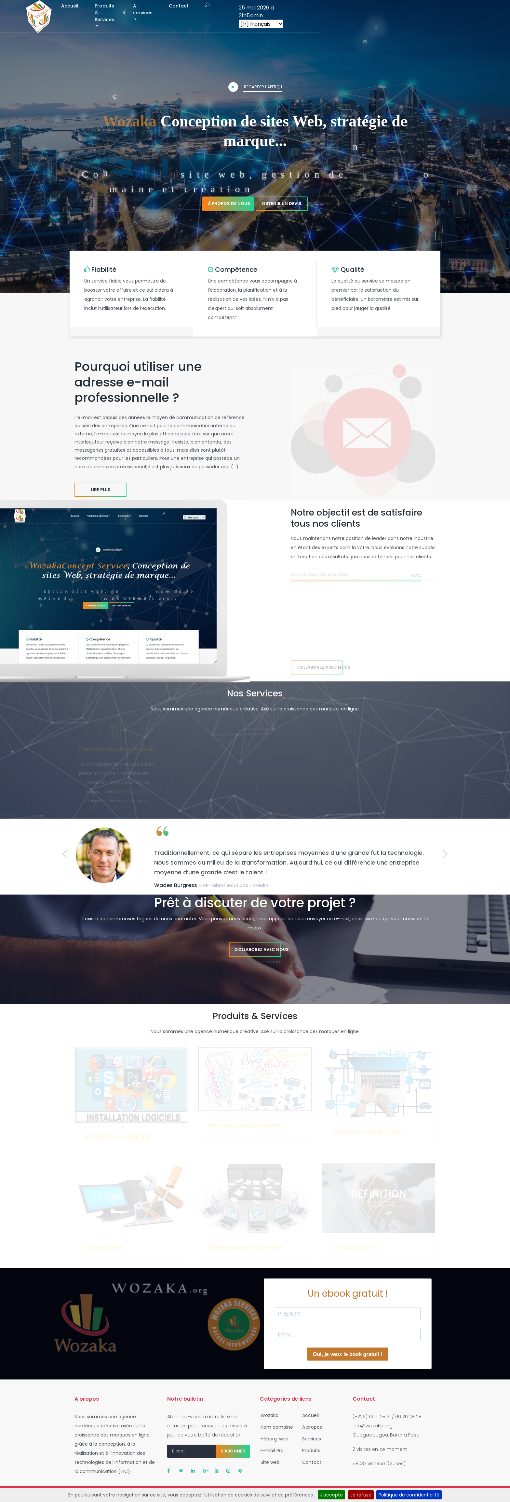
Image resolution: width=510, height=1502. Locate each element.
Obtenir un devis (282, 203)
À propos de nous (229, 203)
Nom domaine (275, 1427)
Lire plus (101, 490)
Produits (309, 1450)
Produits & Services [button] (257, 16)
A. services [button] (312, 16)
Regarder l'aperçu (255, 87)
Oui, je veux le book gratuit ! (347, 1354)
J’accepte (331, 1495)
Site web (268, 1462)
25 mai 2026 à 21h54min (445, 11)
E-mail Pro (270, 1450)
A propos (310, 1427)
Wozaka (267, 1415)
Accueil (214, 15)
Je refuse (360, 1495)
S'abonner (233, 1451)
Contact (355, 16)
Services (309, 1439)
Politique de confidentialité (409, 1495)
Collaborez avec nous (319, 667)
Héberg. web (273, 1439)
